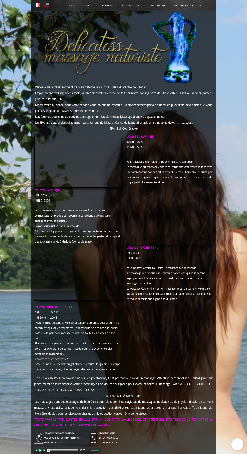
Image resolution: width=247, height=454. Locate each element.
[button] (237, 444)
